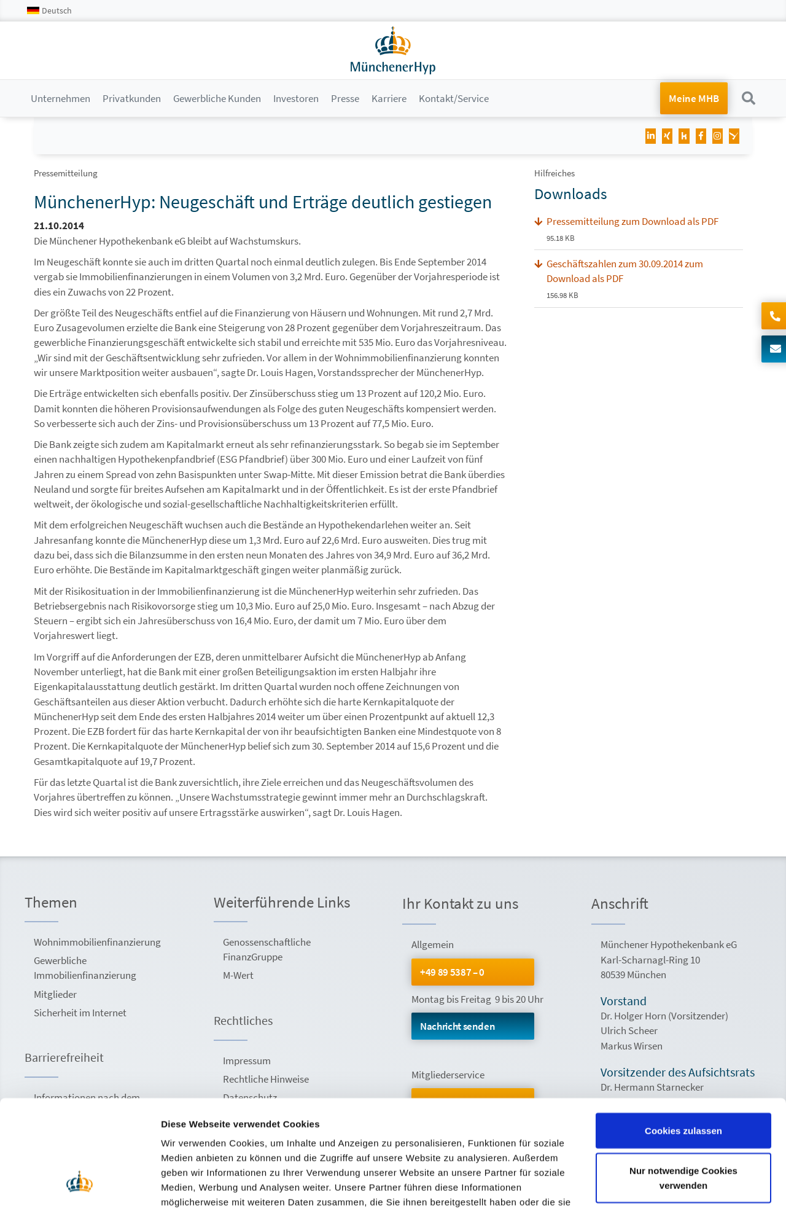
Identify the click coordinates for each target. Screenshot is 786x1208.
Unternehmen (60, 98)
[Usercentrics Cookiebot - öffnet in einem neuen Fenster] (79, 1184)
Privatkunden (132, 98)
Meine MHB (694, 98)
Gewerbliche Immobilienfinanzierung (85, 968)
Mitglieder (55, 994)
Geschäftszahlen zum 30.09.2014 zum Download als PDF (625, 271)
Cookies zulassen (683, 1035)
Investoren (296, 98)
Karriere (389, 98)
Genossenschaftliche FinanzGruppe (267, 949)
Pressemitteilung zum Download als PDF (632, 221)
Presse (345, 98)
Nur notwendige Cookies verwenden (683, 1083)
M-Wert (238, 975)
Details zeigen (192, 1184)
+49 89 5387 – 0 (452, 972)
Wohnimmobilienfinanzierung (97, 942)
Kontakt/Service (454, 98)
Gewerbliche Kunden (217, 98)
